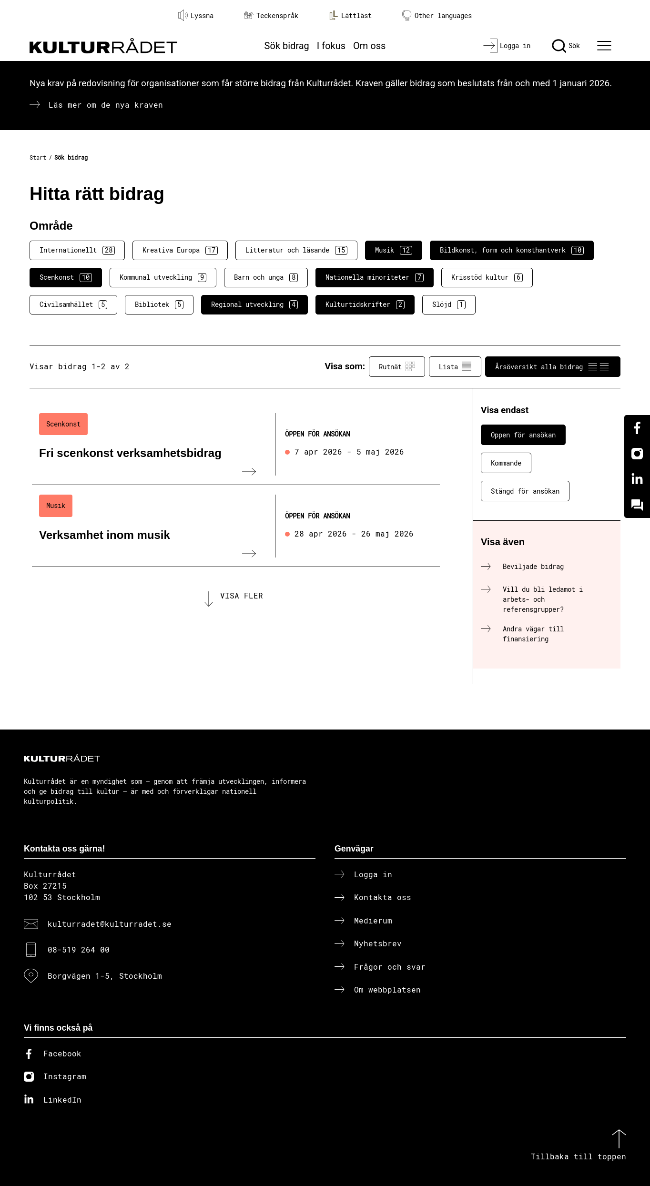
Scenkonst (66, 277)
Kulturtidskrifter (365, 304)
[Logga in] (506, 45)
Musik (393, 250)
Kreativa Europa (180, 250)
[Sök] (566, 45)
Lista (455, 366)
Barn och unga (266, 277)
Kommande (506, 462)
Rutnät (397, 366)
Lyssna (195, 15)
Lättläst (350, 15)
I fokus (331, 45)
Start (38, 157)
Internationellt (77, 250)
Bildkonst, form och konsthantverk (512, 250)
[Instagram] (637, 453)
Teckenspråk (271, 15)
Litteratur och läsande (296, 250)
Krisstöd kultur (487, 277)
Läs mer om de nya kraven (106, 105)
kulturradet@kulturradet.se (110, 924)
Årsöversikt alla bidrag (552, 366)
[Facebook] (637, 428)
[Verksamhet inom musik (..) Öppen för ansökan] (236, 526)
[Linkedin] (637, 479)
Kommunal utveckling (163, 277)
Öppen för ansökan (523, 434)
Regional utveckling (254, 304)
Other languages (437, 15)
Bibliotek (159, 304)
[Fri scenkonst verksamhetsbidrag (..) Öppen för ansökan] (236, 445)
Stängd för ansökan (525, 491)
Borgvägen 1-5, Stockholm (105, 976)
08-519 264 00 (79, 949)
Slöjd (449, 304)
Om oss (369, 45)
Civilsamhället (73, 304)
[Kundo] (637, 505)
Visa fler (241, 602)
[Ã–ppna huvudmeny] (606, 46)
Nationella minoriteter (374, 277)
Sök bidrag (286, 45)
